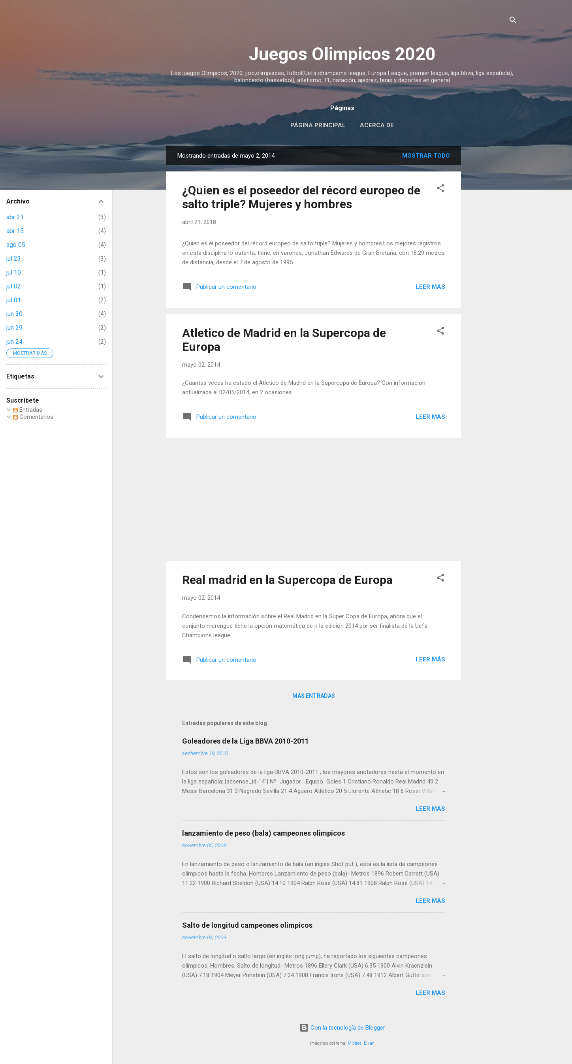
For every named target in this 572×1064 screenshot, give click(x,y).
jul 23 (13, 258)
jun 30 (14, 314)
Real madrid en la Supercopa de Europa (287, 580)
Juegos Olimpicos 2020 (342, 53)
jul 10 (13, 272)
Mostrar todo (426, 155)
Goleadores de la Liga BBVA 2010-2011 (245, 741)
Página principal (318, 125)
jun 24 (14, 341)
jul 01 (13, 300)
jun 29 (14, 327)
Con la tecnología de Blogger (342, 1027)
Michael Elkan (361, 1043)
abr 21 (15, 217)
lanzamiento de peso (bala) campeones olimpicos (263, 833)
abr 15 (15, 231)
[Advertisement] (492, 264)
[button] (440, 189)
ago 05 (15, 245)
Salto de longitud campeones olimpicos (247, 925)
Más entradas (313, 696)
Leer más (430, 286)
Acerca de (377, 125)
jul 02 (13, 286)
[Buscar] (513, 21)
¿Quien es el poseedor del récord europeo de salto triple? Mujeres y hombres (301, 197)
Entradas (27, 409)
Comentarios (33, 416)
